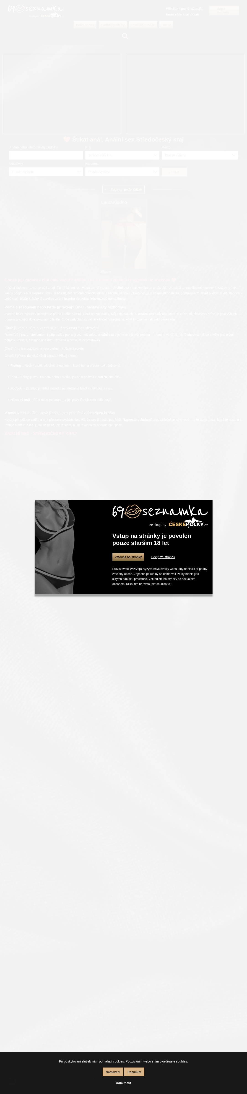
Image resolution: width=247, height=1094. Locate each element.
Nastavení (113, 1072)
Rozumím (134, 1072)
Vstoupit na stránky (128, 557)
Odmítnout (123, 1083)
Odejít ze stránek (163, 557)
